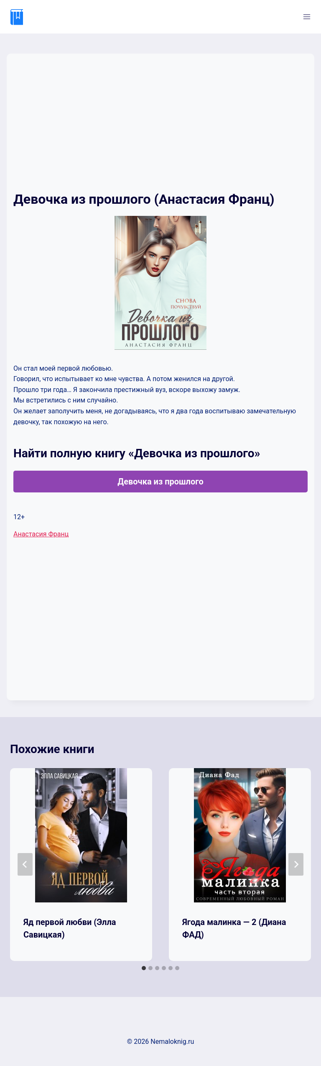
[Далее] (295, 864)
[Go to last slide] (25, 864)
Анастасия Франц (41, 534)
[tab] (144, 968)
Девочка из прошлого (160, 482)
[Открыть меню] (306, 16)
